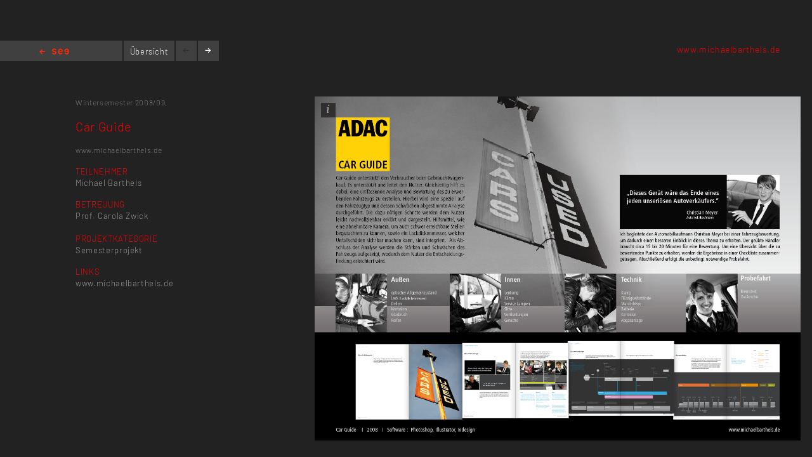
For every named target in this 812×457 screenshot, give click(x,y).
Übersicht (149, 51)
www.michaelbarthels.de (728, 49)
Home (54, 52)
